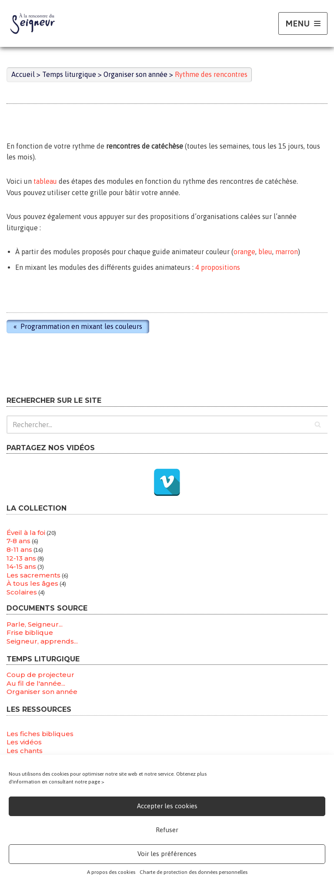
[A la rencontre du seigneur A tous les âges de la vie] (33, 23)
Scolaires (22, 592)
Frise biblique (30, 632)
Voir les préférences (167, 853)
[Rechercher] (167, 424)
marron (286, 252)
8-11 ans (19, 549)
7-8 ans (18, 541)
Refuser (167, 829)
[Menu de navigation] (302, 23)
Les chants (25, 751)
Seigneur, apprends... (42, 641)
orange (244, 252)
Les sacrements (33, 575)
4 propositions (217, 267)
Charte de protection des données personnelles (193, 872)
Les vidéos (24, 742)
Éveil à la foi (26, 532)
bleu (265, 252)
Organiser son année (42, 691)
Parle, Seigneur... (35, 624)
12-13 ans (21, 558)
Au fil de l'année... (36, 683)
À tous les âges (32, 583)
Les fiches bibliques (40, 734)
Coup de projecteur (40, 675)
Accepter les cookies (167, 806)
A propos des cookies (111, 872)
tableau (45, 181)
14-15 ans (21, 566)
